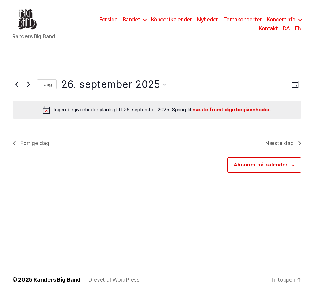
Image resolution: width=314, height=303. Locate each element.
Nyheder (207, 22)
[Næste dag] (28, 90)
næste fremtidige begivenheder (231, 116)
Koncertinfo (281, 22)
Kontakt (268, 31)
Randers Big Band (57, 285)
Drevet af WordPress (114, 285)
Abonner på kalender (261, 171)
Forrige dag (31, 149)
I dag (47, 90)
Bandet (131, 22)
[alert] (157, 116)
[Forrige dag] (16, 90)
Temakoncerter (242, 22)
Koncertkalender (171, 22)
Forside (108, 22)
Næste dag (283, 149)
